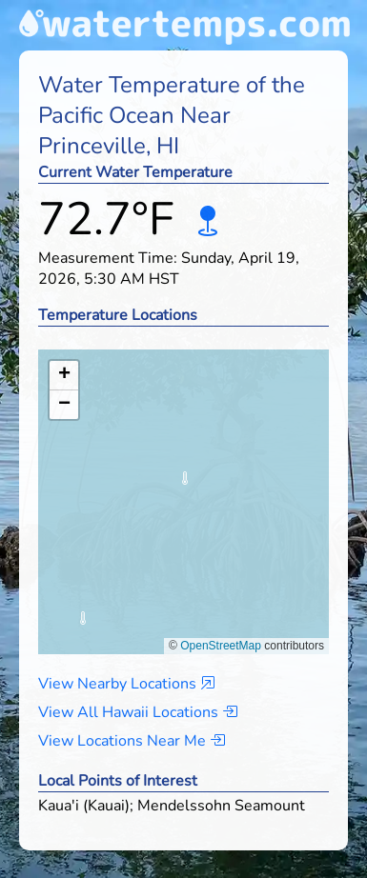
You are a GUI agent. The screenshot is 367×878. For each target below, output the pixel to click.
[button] (184, 483)
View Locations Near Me (131, 740)
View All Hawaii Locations (137, 712)
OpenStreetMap (220, 645)
